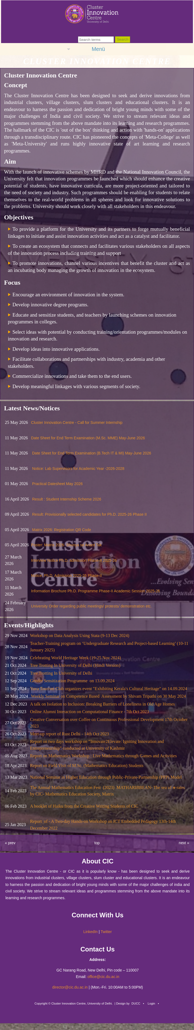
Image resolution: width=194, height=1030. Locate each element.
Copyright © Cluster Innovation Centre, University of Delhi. (73, 1003)
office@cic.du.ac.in (103, 976)
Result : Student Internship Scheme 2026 (66, 499)
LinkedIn (90, 932)
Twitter (106, 932)
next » (184, 843)
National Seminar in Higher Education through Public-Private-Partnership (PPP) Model (106, 777)
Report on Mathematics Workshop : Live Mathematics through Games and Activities (103, 755)
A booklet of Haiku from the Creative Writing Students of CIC (84, 806)
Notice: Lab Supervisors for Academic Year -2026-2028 (78, 468)
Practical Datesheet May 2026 (57, 484)
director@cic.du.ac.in (70, 987)
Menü (98, 49)
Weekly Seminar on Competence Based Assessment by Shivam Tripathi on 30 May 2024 (108, 696)
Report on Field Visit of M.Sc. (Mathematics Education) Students (86, 765)
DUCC (135, 1003)
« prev (10, 843)
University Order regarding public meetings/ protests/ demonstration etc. (91, 606)
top (97, 843)
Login (151, 1003)
